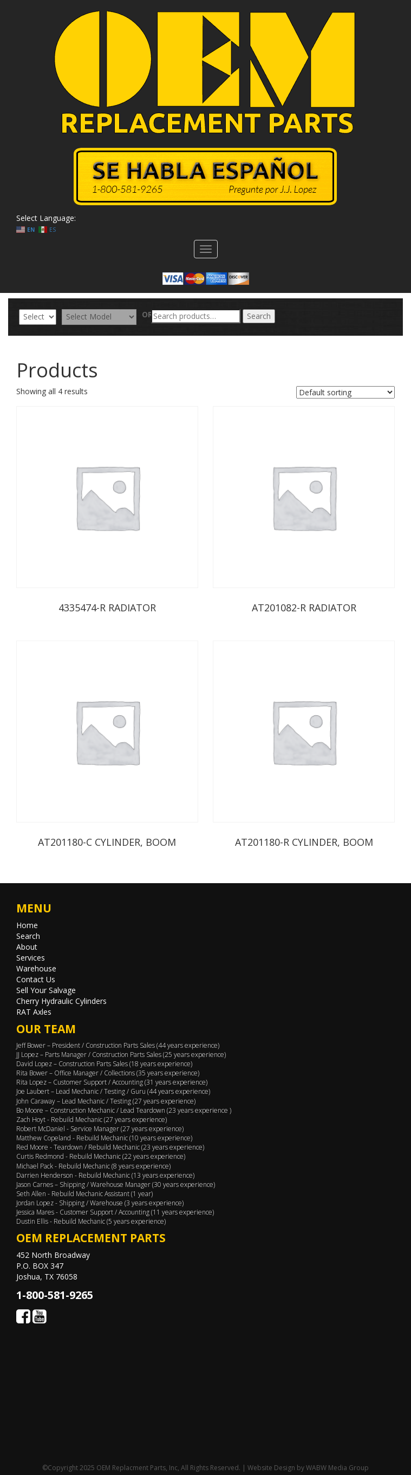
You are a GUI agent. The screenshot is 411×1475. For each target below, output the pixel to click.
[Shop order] (345, 392)
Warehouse (36, 968)
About (26, 947)
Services (30, 957)
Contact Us (35, 979)
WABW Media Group (337, 1467)
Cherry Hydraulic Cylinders (61, 1001)
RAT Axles (33, 1012)
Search (259, 316)
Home (27, 925)
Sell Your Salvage (46, 990)
